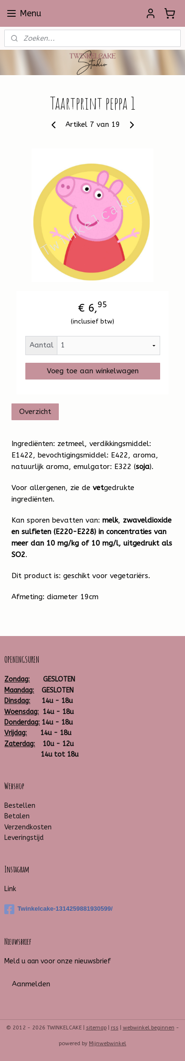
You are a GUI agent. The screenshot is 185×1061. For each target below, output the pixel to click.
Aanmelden (31, 984)
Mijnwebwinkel (107, 1043)
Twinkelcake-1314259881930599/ (58, 909)
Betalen (17, 816)
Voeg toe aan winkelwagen (93, 371)
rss (115, 1028)
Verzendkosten (28, 827)
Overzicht (35, 411)
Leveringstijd (24, 838)
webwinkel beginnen (148, 1028)
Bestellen (19, 806)
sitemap (96, 1028)
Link (10, 889)
